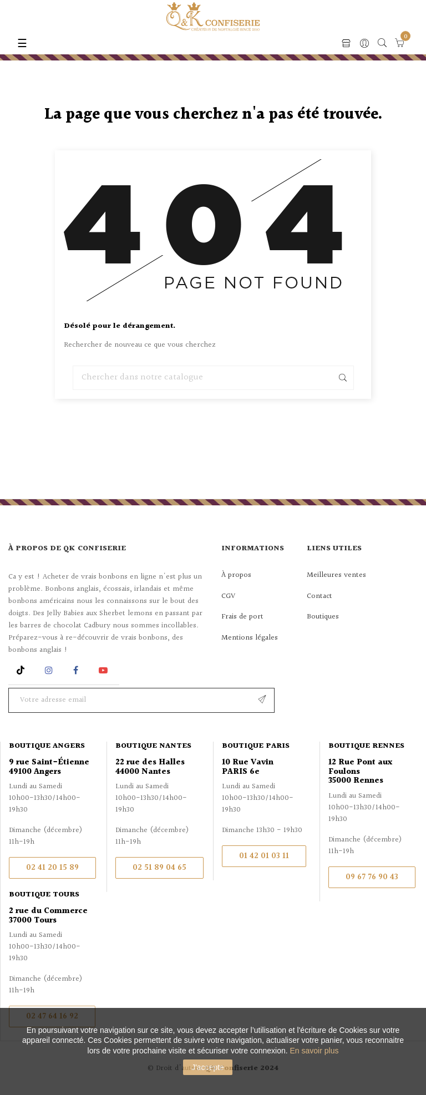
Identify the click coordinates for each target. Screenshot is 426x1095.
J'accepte (207, 1067)
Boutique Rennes (366, 746)
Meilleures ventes (336, 575)
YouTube (105, 670)
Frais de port (242, 617)
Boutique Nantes (153, 746)
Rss (22, 670)
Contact (319, 596)
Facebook (76, 670)
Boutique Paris (256, 746)
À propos (236, 575)
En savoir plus (314, 1050)
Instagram (50, 670)
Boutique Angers (47, 746)
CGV (228, 596)
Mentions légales (249, 638)
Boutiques (323, 617)
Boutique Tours (44, 895)
